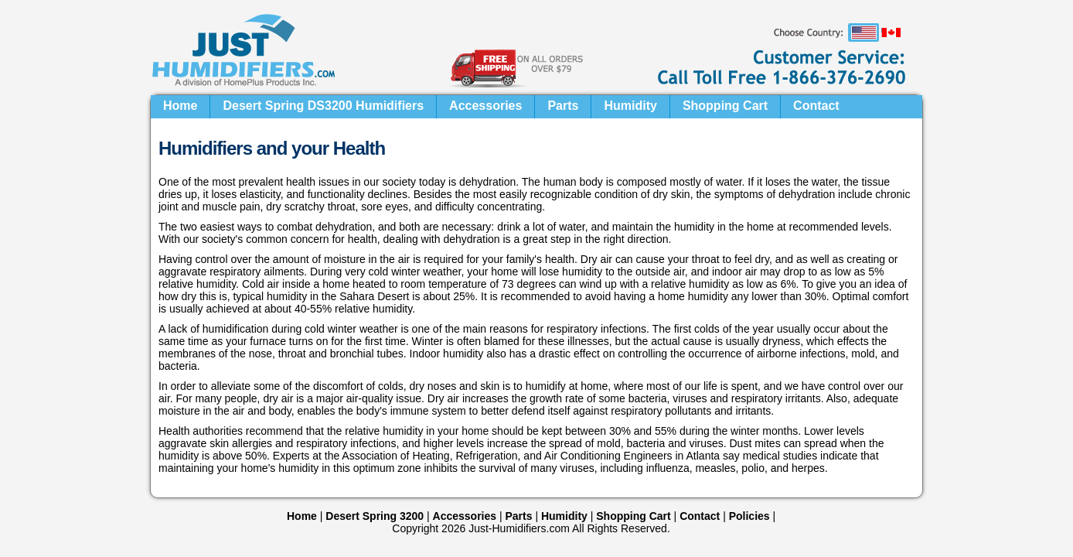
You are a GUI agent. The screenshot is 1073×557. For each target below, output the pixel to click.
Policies (749, 516)
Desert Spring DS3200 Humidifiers (323, 105)
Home (180, 105)
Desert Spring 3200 (374, 516)
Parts (562, 105)
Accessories (485, 105)
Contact (816, 105)
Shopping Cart (725, 105)
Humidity (630, 105)
